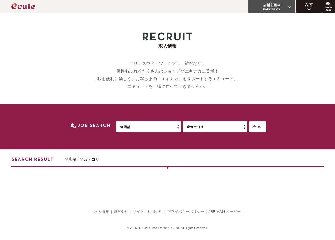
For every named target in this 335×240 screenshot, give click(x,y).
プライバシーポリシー (185, 211)
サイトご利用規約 (147, 211)
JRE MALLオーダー (225, 211)
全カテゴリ (195, 127)
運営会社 (121, 211)
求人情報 (101, 211)
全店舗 (125, 127)
